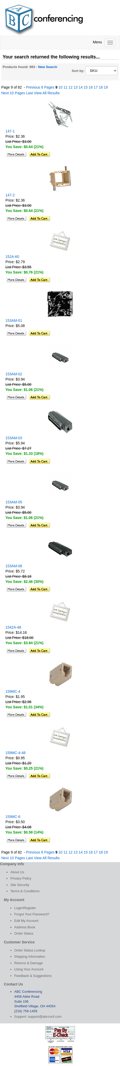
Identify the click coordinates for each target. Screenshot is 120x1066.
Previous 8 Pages (40, 87)
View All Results (46, 93)
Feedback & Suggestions (33, 976)
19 (106, 87)
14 (81, 87)
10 (60, 87)
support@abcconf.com (45, 1016)
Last (29, 93)
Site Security (19, 885)
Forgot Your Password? (31, 914)
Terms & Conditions (25, 891)
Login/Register (25, 908)
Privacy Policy (20, 878)
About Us (17, 872)
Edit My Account (26, 921)
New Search (47, 67)
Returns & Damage (28, 963)
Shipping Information (29, 956)
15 (86, 87)
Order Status (23, 933)
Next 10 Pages (13, 93)
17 (96, 87)
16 (91, 87)
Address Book (24, 927)
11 (66, 87)
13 (75, 87)
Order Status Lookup (29, 950)
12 (71, 87)
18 (101, 87)
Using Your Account (28, 969)
